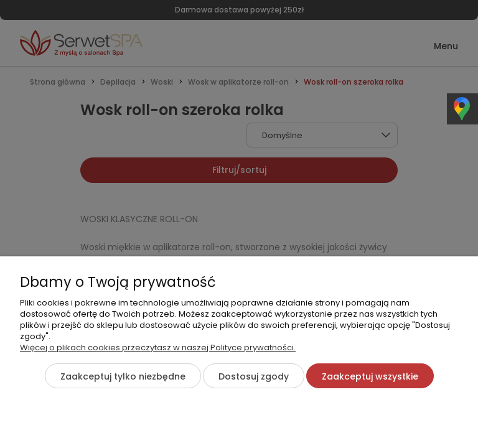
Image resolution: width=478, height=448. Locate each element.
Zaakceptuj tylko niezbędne (122, 376)
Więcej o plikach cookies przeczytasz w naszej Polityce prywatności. (158, 347)
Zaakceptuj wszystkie (370, 376)
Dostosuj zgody (253, 376)
